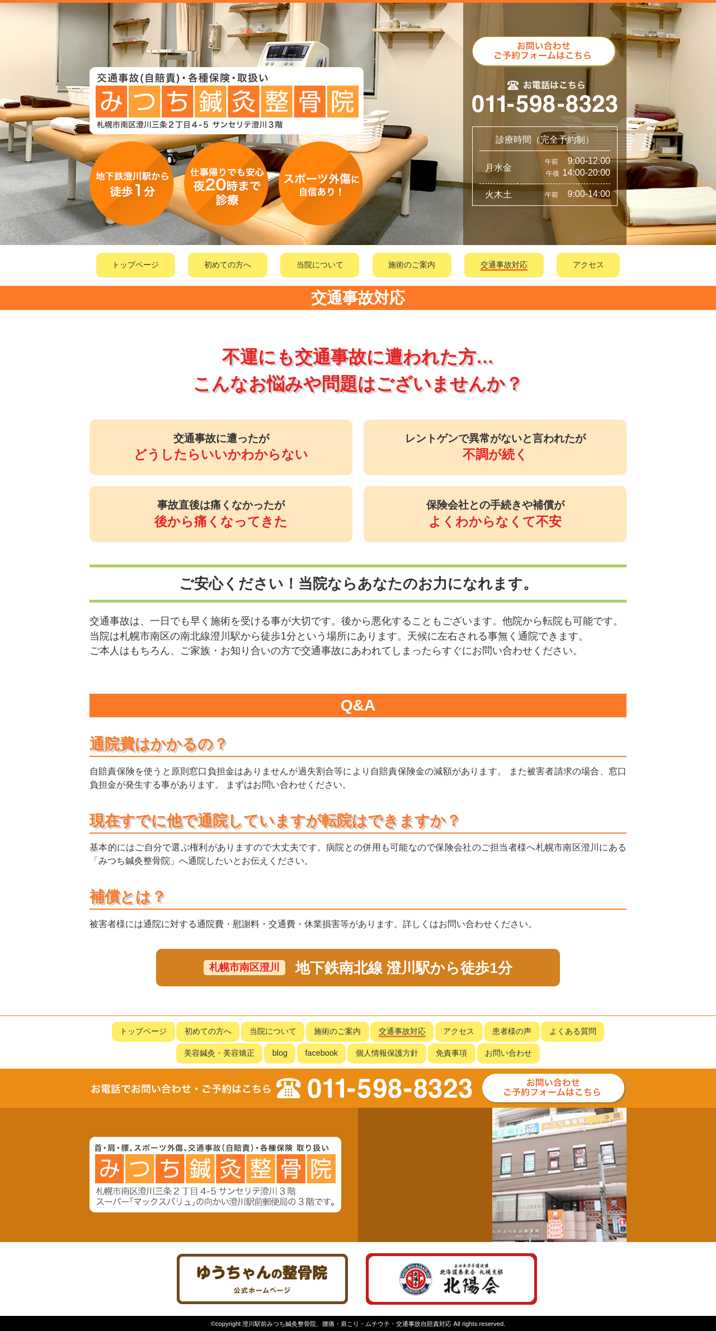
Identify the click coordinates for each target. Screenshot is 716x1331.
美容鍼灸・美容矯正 (219, 1052)
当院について (319, 264)
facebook (321, 1052)
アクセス (588, 264)
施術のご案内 (411, 264)
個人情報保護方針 (387, 1052)
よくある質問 (572, 1031)
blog (280, 1052)
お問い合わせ (508, 1052)
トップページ (135, 264)
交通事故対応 (504, 264)
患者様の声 (511, 1031)
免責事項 (451, 1052)
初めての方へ (227, 264)
